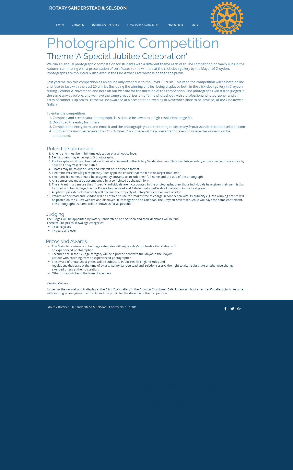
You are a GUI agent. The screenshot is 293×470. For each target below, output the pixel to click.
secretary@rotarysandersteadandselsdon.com (209, 126)
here (95, 122)
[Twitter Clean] (232, 308)
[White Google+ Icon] (239, 308)
